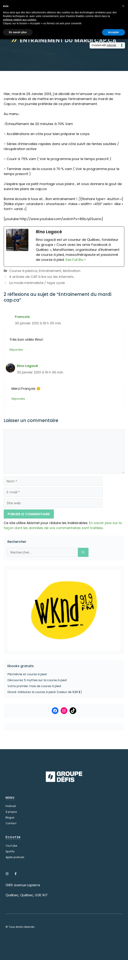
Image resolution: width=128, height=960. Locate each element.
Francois (22, 316)
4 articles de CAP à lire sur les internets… (42, 276)
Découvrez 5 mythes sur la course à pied (37, 680)
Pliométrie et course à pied (27, 674)
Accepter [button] (113, 32)
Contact (11, 823)
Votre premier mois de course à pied (34, 686)
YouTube (11, 846)
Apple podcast (15, 857)
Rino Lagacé (27, 365)
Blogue (10, 817)
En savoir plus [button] (18, 32)
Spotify (10, 851)
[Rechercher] (83, 552)
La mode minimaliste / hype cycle (37, 282)
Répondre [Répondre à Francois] (16, 350)
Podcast (11, 806)
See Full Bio (74, 259)
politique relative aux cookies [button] (19, 19)
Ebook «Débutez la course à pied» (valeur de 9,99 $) (44, 692)
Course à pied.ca (23, 270)
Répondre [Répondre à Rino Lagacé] (18, 399)
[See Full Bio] (84, 259)
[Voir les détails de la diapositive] (64, 610)
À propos (11, 812)
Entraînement (50, 270)
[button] (123, 6)
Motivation (71, 270)
